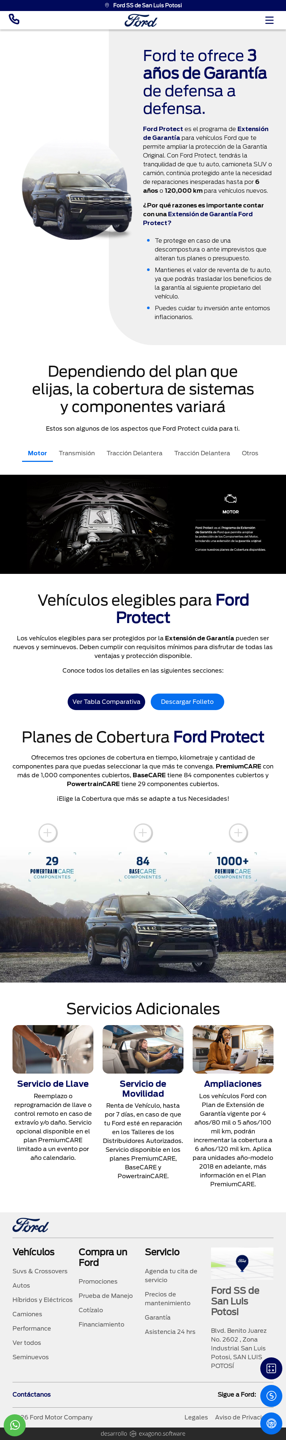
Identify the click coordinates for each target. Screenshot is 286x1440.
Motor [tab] (37, 453)
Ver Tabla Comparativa (106, 701)
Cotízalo (91, 1310)
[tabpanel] (143, 524)
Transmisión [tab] (77, 453)
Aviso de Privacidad (244, 1417)
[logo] (141, 20)
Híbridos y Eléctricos (42, 1299)
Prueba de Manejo (106, 1295)
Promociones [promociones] (98, 1281)
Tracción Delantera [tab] (134, 453)
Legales (196, 1417)
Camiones (27, 1314)
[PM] (271, 1423)
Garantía (158, 1317)
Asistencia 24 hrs (170, 1331)
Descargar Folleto (187, 701)
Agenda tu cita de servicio (171, 1276)
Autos (21, 1285)
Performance (31, 1328)
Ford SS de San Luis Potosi (143, 5)
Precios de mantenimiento (167, 1299)
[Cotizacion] (271, 1396)
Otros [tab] (250, 453)
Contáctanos (31, 1394)
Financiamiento (101, 1324)
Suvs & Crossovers (40, 1271)
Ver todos (26, 1342)
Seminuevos (30, 1357)
